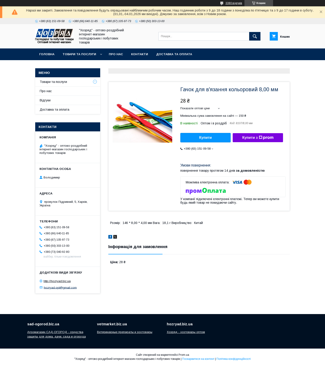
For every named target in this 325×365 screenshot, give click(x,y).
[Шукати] (254, 36)
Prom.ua (184, 354)
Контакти (139, 54)
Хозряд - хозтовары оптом (186, 332)
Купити (205, 137)
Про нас (116, 54)
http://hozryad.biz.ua (57, 281)
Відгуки (45, 100)
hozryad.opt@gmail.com (60, 287)
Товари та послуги (79, 54)
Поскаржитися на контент (198, 358)
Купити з (257, 138)
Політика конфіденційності (233, 358)
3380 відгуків (233, 3)
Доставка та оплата (174, 54)
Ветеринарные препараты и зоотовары (124, 332)
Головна (46, 54)
